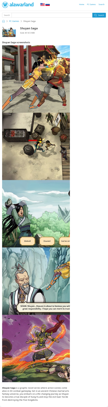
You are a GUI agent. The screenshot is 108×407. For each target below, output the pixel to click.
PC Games (91, 4)
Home (81, 4)
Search (101, 4)
